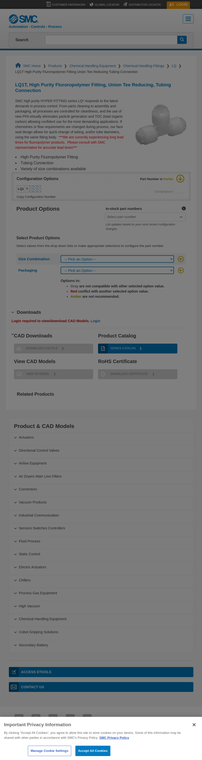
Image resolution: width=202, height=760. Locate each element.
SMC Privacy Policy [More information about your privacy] (114, 744)
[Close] (194, 731)
